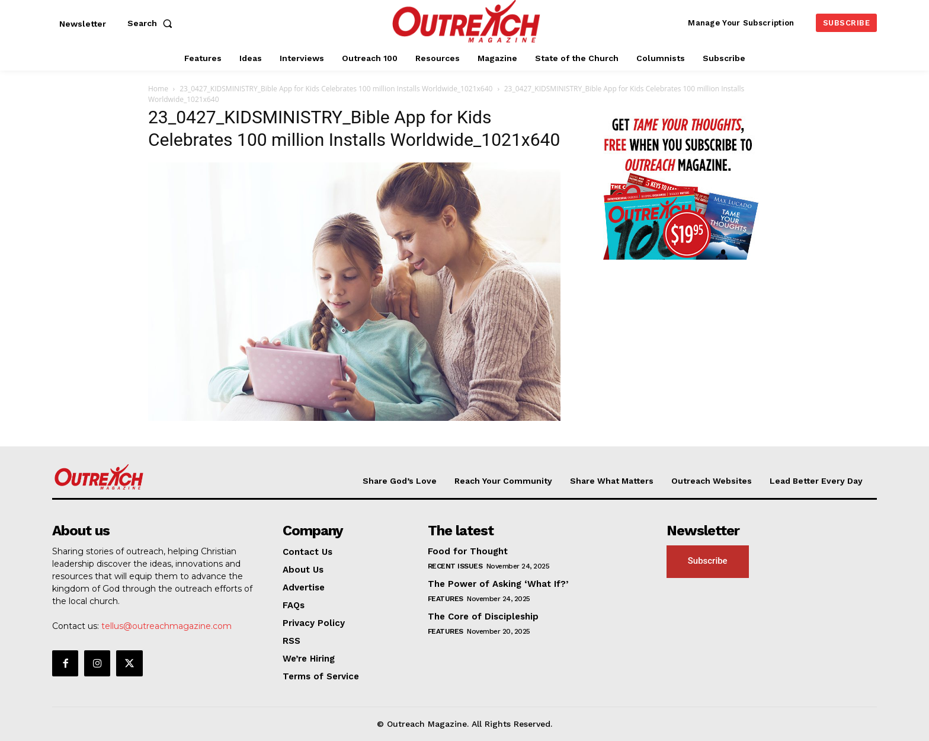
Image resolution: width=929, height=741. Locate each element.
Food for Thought (468, 551)
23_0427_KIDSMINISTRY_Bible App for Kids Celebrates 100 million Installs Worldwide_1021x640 (336, 89)
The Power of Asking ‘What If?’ (498, 584)
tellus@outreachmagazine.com (166, 626)
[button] (152, 23)
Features (445, 599)
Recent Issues (455, 566)
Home (158, 89)
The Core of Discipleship (483, 616)
